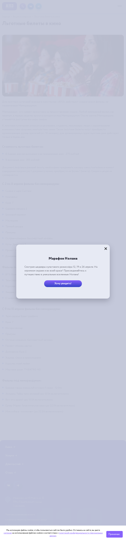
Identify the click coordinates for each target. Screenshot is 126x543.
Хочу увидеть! (63, 283)
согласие (8, 533)
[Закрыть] (106, 249)
